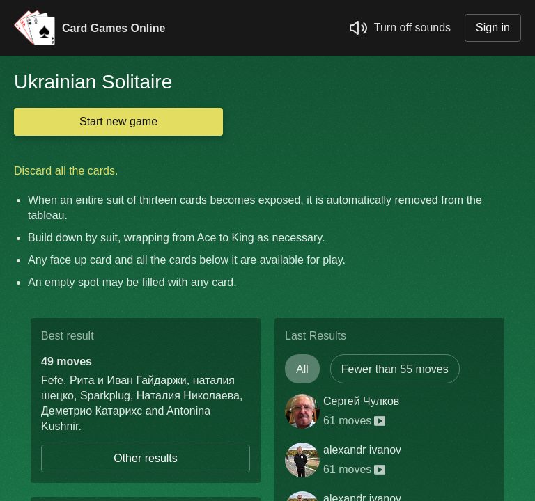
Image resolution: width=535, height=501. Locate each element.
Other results (146, 458)
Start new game (118, 121)
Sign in (493, 27)
